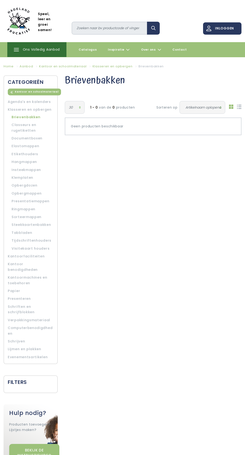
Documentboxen (27, 138)
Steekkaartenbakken (31, 224)
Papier (14, 290)
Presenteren (19, 298)
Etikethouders (25, 154)
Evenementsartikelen (28, 357)
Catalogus (88, 50)
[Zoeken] (109, 28)
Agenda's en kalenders (29, 101)
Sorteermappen (26, 217)
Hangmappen (24, 161)
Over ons (151, 50)
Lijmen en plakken (24, 349)
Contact (179, 50)
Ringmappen (23, 209)
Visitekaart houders (30, 248)
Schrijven (16, 341)
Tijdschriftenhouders (31, 240)
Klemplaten (22, 177)
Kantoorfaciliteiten (26, 256)
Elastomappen (25, 146)
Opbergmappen (26, 193)
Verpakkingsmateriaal (29, 320)
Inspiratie (119, 50)
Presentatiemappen (30, 201)
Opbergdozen (24, 185)
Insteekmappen (26, 169)
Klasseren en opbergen (30, 109)
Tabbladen (22, 232)
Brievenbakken (26, 117)
